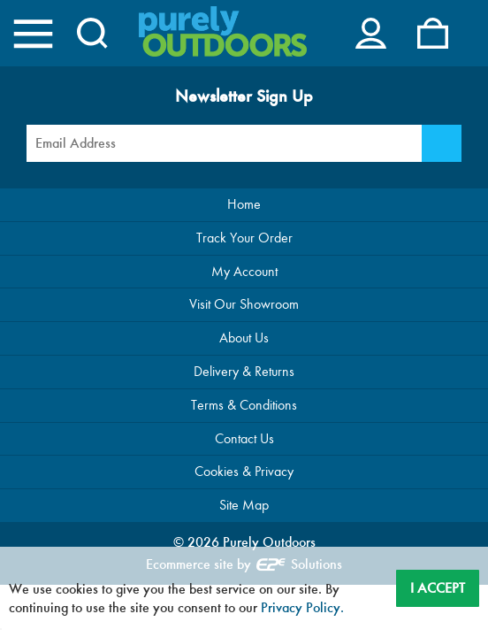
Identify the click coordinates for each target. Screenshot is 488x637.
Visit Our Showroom (244, 303)
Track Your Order (244, 237)
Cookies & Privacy (244, 471)
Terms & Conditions (244, 404)
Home (244, 204)
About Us (244, 337)
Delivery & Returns (244, 371)
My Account (244, 271)
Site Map (244, 504)
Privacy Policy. (302, 607)
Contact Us (244, 438)
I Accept (437, 587)
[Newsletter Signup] (441, 143)
